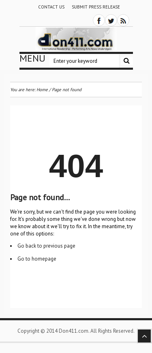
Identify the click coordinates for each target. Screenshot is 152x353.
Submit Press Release (96, 7)
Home (42, 89)
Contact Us (51, 7)
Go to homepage (36, 258)
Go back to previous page (46, 245)
